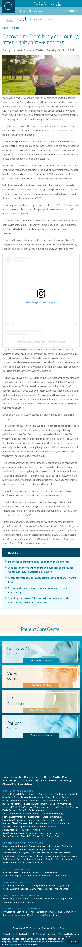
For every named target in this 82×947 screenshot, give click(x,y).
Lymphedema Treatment (31, 855)
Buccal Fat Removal (12, 803)
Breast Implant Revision (14, 800)
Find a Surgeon (36, 11)
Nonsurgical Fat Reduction (15, 829)
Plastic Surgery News (13, 885)
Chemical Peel (9, 807)
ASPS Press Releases (41, 888)
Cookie (25, 944)
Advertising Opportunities (16, 898)
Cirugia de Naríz (51, 872)
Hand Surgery (9, 855)
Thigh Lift (26, 836)
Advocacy (20, 915)
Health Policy (43, 915)
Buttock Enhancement (35, 803)
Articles (15, 27)
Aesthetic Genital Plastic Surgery (19, 794)
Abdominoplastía (11, 872)
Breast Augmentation (32, 797)
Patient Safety (30, 780)
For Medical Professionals (21, 908)
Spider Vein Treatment (51, 833)
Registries (7, 915)
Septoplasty (67, 859)
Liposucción (61, 875)
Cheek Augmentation (60, 803)
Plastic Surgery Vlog (59, 885)
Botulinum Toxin (10, 797)
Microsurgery (52, 855)
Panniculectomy (35, 859)
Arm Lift (43, 794)
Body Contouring (58, 794)
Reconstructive (33, 776)
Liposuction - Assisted (53, 820)
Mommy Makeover (60, 823)
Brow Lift (66, 800)
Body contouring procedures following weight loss (39, 561)
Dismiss (74, 942)
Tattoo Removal (10, 836)
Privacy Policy (9, 934)
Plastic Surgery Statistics (15, 888)
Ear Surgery (72, 807)
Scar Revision (52, 859)
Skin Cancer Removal (13, 862)
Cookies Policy (25, 934)
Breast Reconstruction (40, 846)
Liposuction (34, 820)
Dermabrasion (41, 807)
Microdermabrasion (39, 823)
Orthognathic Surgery (13, 859)
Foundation (25, 783)
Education (42, 911)
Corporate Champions (43, 898)
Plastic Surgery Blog (36, 885)
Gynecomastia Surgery (51, 813)
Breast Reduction (51, 800)
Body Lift (73, 794)
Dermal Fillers (57, 807)
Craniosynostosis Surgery (15, 852)
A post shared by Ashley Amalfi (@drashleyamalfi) (41, 342)
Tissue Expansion (35, 862)
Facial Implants (36, 810)
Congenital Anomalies (48, 849)
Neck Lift (7, 826)
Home (22, 11)
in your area (39, 543)
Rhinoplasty (38, 829)
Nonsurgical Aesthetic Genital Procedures (35, 826)
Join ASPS (22, 911)
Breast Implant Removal (58, 797)
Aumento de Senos (31, 872)
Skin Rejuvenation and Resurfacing (20, 833)
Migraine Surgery (70, 855)
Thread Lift (38, 836)
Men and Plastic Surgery (14, 823)
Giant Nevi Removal (61, 852)
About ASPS (9, 783)
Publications (55, 911)
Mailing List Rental (65, 898)
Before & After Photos (57, 776)
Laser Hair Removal (52, 816)
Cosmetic (16, 776)
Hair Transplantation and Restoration (21, 816)
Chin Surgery (25, 807)
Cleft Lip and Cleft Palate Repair (18, 849)
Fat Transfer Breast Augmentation (20, 813)
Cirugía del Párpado (12, 875)
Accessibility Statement (69, 934)
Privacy (13, 944)
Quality (31, 915)
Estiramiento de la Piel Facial (38, 875)
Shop (32, 911)
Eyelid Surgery (9, 810)
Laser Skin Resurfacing (14, 820)
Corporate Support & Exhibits (17, 901)
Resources (57, 915)
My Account (8, 911)
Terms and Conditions (45, 934)
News (5, 27)
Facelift (23, 810)
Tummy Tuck (53, 836)
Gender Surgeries (40, 852)
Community (70, 911)
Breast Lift (34, 800)
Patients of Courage (60, 780)
